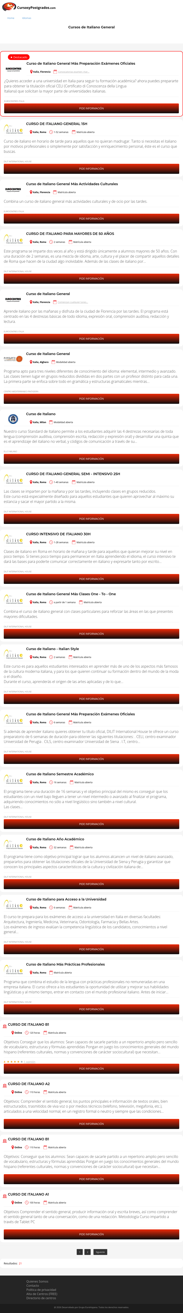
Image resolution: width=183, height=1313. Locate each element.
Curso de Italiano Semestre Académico (60, 774)
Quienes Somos (37, 1281)
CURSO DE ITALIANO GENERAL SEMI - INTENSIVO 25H (73, 474)
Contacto (32, 1285)
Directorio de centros (41, 1298)
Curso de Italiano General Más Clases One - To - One (71, 594)
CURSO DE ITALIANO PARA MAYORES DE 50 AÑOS (70, 234)
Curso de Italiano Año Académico (55, 839)
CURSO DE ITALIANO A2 (29, 1084)
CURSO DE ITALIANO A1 (28, 1194)
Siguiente (100, 1252)
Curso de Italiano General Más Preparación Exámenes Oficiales (81, 63)
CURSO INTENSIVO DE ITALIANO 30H (58, 534)
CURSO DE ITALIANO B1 (28, 1024)
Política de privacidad (41, 1290)
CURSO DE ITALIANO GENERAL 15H (56, 124)
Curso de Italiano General (48, 294)
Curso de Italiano (41, 414)
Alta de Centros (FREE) (41, 1294)
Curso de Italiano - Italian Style (52, 649)
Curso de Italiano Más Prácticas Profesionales (65, 964)
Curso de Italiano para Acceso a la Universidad (66, 899)
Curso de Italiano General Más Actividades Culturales (72, 184)
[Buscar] (179, 12)
